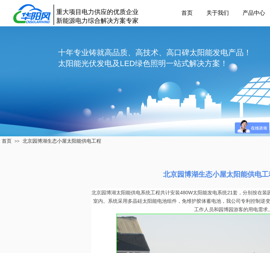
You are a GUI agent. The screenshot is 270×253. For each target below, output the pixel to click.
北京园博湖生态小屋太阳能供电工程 (61, 141)
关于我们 (217, 13)
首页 (187, 13)
